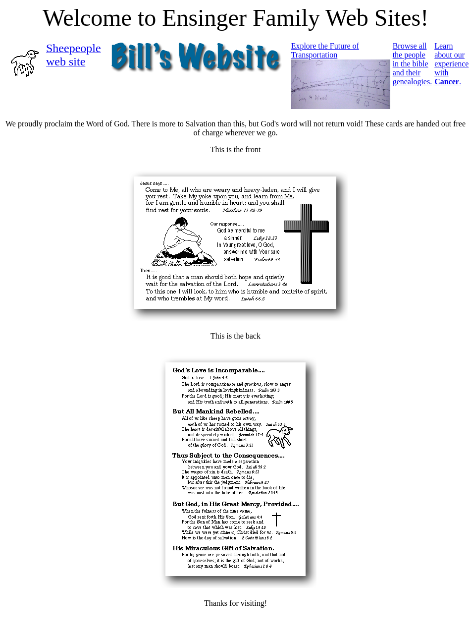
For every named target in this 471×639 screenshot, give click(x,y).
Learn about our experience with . (451, 64)
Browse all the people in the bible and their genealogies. (412, 64)
